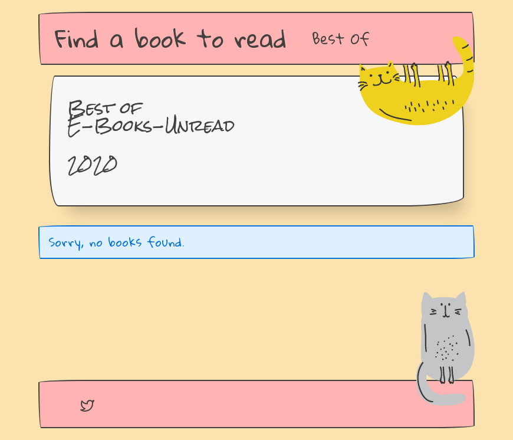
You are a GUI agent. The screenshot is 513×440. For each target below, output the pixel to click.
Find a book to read (171, 38)
